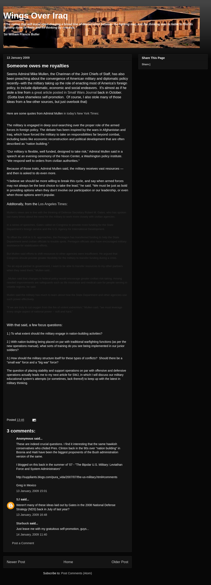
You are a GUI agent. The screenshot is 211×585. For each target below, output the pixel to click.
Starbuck (22, 523)
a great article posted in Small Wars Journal (64, 92)
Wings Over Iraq (35, 15)
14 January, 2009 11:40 (31, 534)
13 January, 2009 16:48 (31, 514)
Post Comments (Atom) (76, 573)
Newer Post (16, 562)
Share (145, 64)
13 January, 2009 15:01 (31, 491)
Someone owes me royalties (38, 65)
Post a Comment (23, 543)
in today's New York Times (81, 113)
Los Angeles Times (52, 204)
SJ (18, 499)
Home (68, 562)
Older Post (120, 562)
